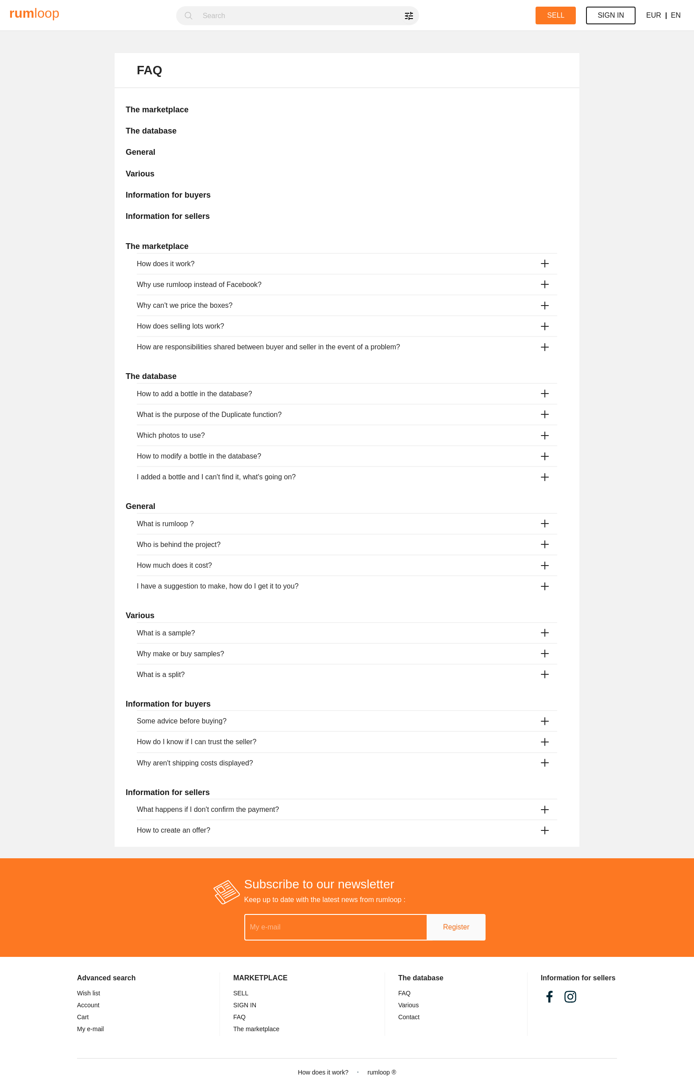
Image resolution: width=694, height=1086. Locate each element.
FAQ (404, 993)
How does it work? (323, 1072)
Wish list (88, 993)
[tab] (347, 264)
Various (408, 1005)
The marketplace (256, 1028)
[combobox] (308, 16)
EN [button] (676, 15)
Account (88, 1005)
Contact (409, 1017)
